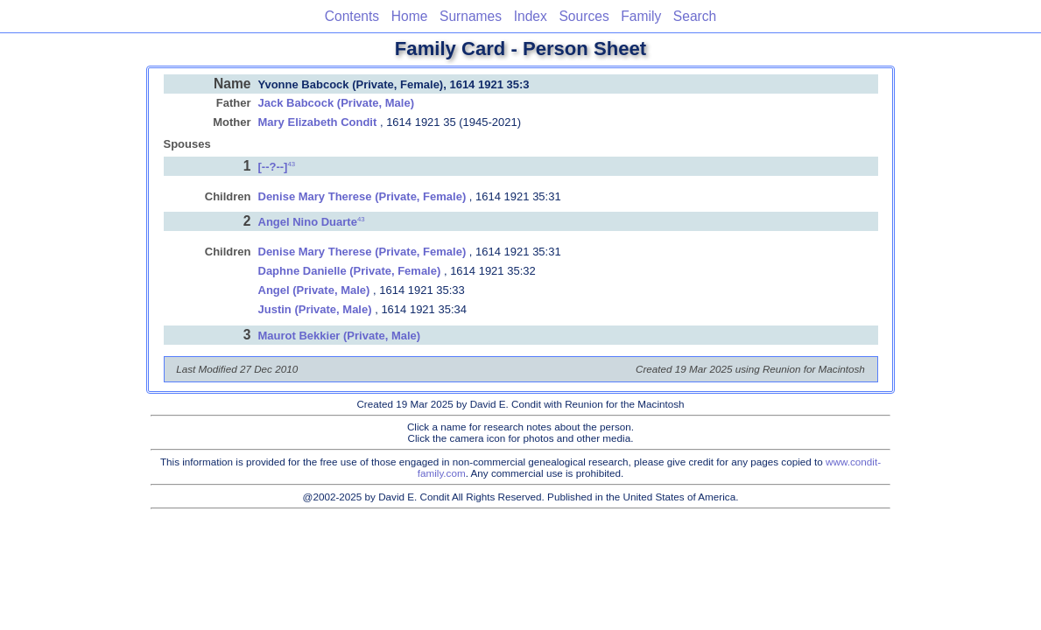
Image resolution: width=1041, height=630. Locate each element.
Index (530, 16)
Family (641, 16)
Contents (352, 16)
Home (409, 16)
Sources (583, 16)
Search (694, 16)
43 (291, 163)
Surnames (471, 16)
